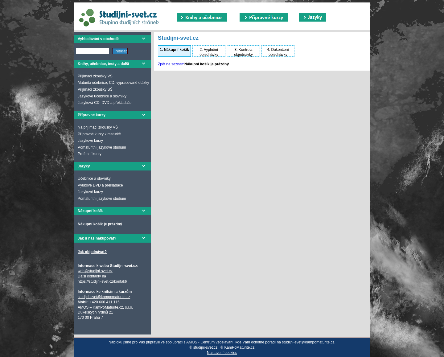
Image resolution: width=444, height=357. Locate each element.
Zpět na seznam (171, 64)
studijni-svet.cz (205, 347)
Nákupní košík (174, 49)
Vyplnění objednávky (208, 52)
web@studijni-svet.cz (95, 271)
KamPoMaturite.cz (239, 347)
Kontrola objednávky (243, 52)
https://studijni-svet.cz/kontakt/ (102, 281)
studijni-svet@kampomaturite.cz (104, 297)
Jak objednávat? (92, 252)
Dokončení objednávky (278, 52)
